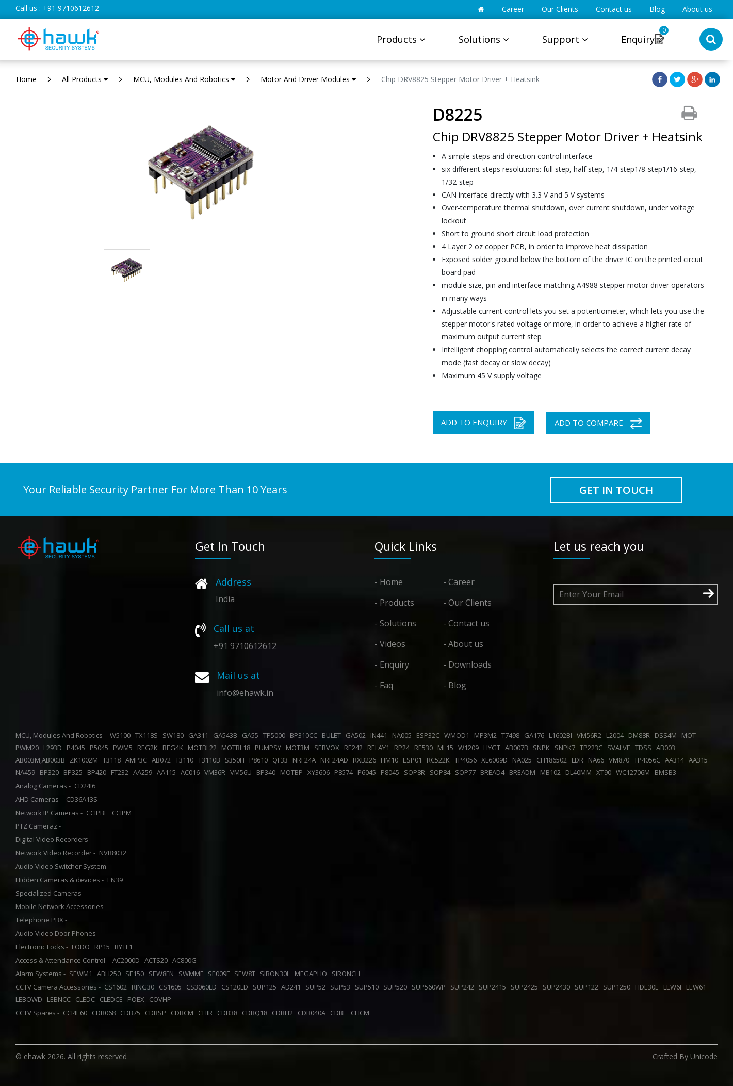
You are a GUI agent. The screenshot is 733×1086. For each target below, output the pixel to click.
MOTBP (293, 772)
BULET (333, 735)
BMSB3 (667, 772)
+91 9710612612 (71, 8)
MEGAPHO (312, 973)
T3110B (210, 760)
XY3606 (320, 772)
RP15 (103, 946)
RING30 (144, 987)
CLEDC (86, 999)
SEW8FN (163, 973)
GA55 (252, 735)
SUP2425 (526, 987)
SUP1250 (618, 987)
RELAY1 (380, 747)
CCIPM (123, 812)
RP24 (403, 747)
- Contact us (466, 623)
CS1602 (117, 987)
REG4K (174, 747)
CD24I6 (86, 785)
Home (26, 79)
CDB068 (105, 1012)
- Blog (454, 685)
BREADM (524, 772)
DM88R (640, 735)
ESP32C (429, 735)
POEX (137, 999)
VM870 (620, 760)
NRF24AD (335, 760)
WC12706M (634, 772)
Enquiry (638, 39)
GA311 (199, 735)
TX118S (148, 735)
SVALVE (620, 747)
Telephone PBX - (41, 920)
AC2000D (127, 960)
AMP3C (137, 760)
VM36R (216, 772)
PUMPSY (269, 747)
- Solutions (395, 623)
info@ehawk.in (245, 693)
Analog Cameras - (43, 785)
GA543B (226, 735)
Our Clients (560, 9)
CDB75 (131, 1012)
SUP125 (266, 987)
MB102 (552, 772)
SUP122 (588, 987)
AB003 (667, 747)
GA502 (357, 735)
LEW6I (674, 987)
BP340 (267, 772)
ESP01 (414, 760)
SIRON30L (276, 973)
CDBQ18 (256, 1012)
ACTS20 (157, 960)
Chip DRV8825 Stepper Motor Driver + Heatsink (460, 79)
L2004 (616, 735)
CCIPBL (98, 812)
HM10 (391, 760)
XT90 (605, 772)
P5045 (100, 747)
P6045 (368, 772)
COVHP (161, 999)
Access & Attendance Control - (62, 960)
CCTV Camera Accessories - (58, 987)
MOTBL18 (237, 747)
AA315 (700, 760)
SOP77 (467, 772)
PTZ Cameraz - (38, 826)
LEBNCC (60, 999)
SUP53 (341, 987)
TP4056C (648, 760)
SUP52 (317, 987)
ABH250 (110, 973)
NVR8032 (114, 852)
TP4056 (467, 760)
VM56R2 (591, 735)
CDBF (339, 1012)
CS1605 (172, 987)
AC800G (186, 960)
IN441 (380, 735)
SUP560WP (430, 987)
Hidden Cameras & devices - (59, 879)
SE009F (220, 973)
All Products (85, 79)
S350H (236, 760)
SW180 (174, 735)
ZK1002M (85, 760)
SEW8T (246, 973)
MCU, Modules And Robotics (184, 79)
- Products (394, 602)
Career (513, 9)
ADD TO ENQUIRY (483, 423)
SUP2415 (494, 987)
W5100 (122, 735)
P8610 (260, 760)
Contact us (614, 9)
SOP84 (441, 772)
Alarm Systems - (40, 973)
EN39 (116, 879)
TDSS (645, 747)
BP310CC (305, 735)
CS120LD (236, 987)
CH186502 (553, 760)
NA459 (26, 772)
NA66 (597, 760)
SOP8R (416, 772)
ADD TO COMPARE (598, 423)
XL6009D (496, 760)
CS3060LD (203, 987)
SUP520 (396, 987)
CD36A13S (83, 799)
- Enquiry (391, 664)
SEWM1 (82, 973)
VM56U (242, 772)
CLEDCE (113, 999)
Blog (657, 9)
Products (401, 39)
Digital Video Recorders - (53, 839)
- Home (388, 582)
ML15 (447, 747)
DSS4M (667, 735)
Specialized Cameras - (50, 893)
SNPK (543, 747)
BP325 (74, 772)
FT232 (121, 772)
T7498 (512, 735)
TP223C (593, 747)
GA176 (535, 735)
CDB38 (228, 1012)
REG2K (149, 747)
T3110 (186, 760)
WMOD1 (458, 735)
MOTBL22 (204, 747)
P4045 (77, 747)
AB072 (163, 760)
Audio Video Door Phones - (57, 933)
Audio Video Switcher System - (62, 866)
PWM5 (124, 747)
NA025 (523, 760)
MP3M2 (487, 735)
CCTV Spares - (37, 1012)
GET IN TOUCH (616, 490)
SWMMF (192, 973)
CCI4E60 (76, 1012)
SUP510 (368, 987)
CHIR (207, 1012)
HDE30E (648, 987)
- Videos (389, 644)
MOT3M (299, 747)
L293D (54, 747)
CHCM (361, 1012)
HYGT (493, 747)
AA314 (676, 760)
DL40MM (580, 772)
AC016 (192, 772)
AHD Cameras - (38, 799)
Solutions (484, 39)
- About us (463, 644)
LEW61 (697, 987)
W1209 (470, 747)
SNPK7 (566, 747)
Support (565, 39)
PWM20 (28, 747)
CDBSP (157, 1012)
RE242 (355, 747)
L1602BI (562, 735)
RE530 (425, 747)
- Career (459, 582)
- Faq (383, 685)
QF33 (281, 760)
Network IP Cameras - (49, 812)
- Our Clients (467, 602)
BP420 (98, 772)
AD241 (292, 987)
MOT (690, 735)
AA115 (168, 772)
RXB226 (366, 760)
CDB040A (313, 1012)
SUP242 (463, 987)
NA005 (403, 735)
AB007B (518, 747)
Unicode (704, 1056)
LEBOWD (30, 999)
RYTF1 (125, 946)
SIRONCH (347, 973)
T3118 (113, 760)
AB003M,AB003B (41, 760)
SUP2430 (558, 987)
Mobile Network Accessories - (61, 906)
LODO (82, 946)
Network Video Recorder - (55, 852)
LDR (579, 760)
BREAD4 (494, 772)
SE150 (136, 973)
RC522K (440, 760)
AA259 (144, 772)
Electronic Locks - (41, 946)
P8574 (345, 772)
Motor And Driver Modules (308, 79)
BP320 (51, 772)
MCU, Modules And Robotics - (60, 735)
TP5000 (275, 735)
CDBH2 (284, 1012)
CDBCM (184, 1012)
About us (697, 9)
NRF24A (305, 760)
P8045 (391, 772)
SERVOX (328, 747)
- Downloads (467, 664)
